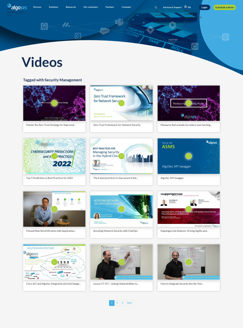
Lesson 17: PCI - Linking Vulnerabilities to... (116, 283)
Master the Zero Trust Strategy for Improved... (50, 124)
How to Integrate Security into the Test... (182, 283)
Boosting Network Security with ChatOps (115, 230)
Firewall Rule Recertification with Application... (51, 230)
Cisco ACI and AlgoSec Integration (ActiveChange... (53, 283)
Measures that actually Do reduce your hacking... (186, 124)
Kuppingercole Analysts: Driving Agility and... (184, 230)
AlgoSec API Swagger (172, 177)
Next (129, 303)
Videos (42, 62)
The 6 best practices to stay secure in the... (115, 177)
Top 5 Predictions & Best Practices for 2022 (49, 177)
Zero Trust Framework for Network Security (117, 124)
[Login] (204, 7)
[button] (37, 7)
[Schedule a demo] (224, 7)
